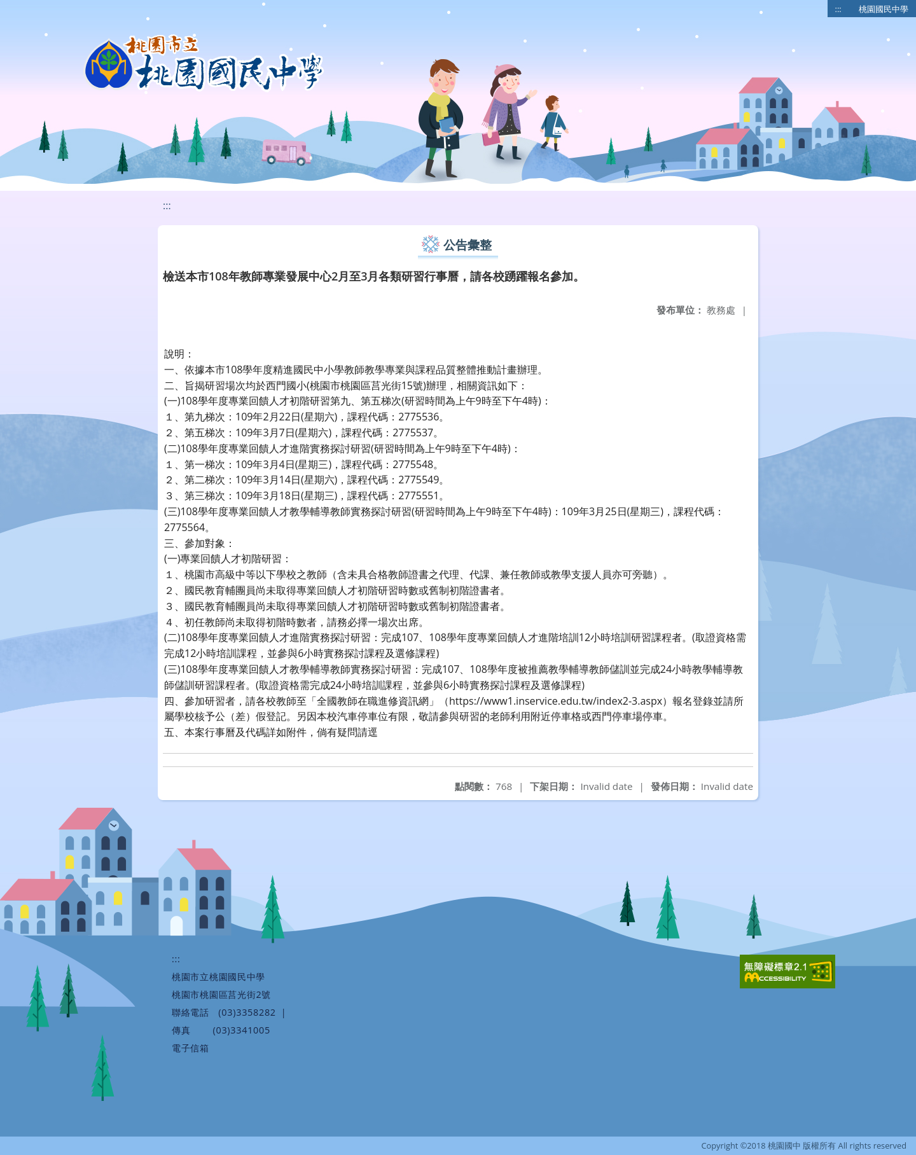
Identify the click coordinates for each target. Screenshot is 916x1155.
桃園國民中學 (883, 9)
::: (838, 9)
